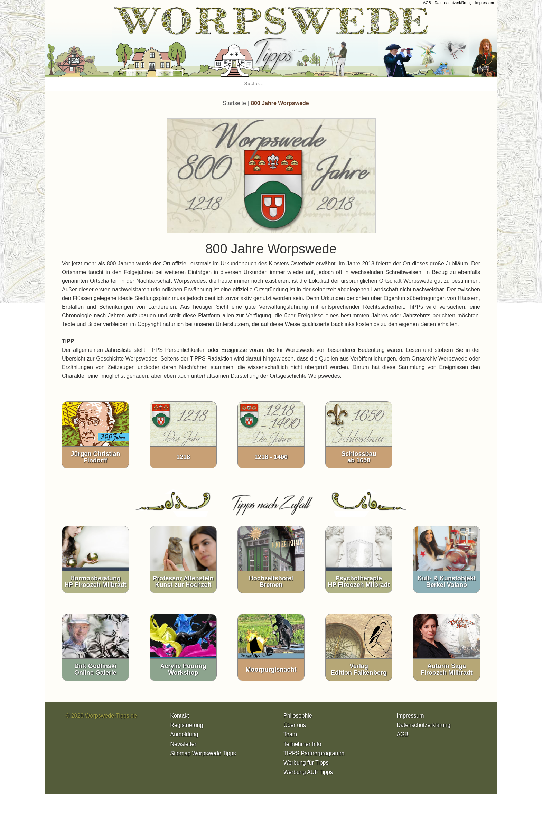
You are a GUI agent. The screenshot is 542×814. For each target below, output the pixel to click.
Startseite (234, 105)
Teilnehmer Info (302, 746)
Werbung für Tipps (305, 765)
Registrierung (186, 727)
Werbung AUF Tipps (308, 774)
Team (290, 737)
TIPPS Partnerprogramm (313, 755)
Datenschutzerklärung (452, 3)
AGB (427, 3)
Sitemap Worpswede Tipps (203, 755)
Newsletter (183, 746)
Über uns (294, 727)
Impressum (484, 3)
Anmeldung (184, 737)
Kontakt (179, 718)
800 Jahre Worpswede (280, 105)
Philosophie (297, 718)
